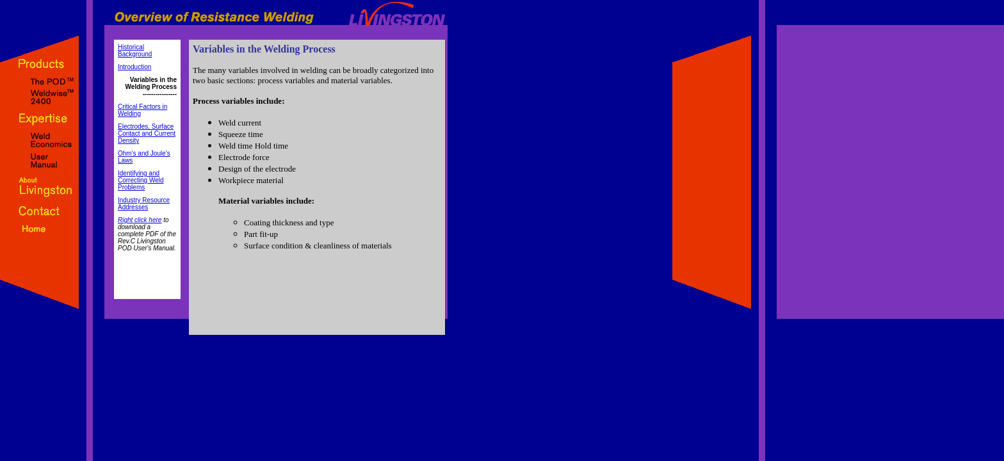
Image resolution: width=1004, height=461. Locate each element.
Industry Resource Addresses (144, 204)
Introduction (134, 66)
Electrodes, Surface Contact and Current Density (146, 133)
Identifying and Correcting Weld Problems (141, 180)
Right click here (139, 219)
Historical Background (135, 51)
